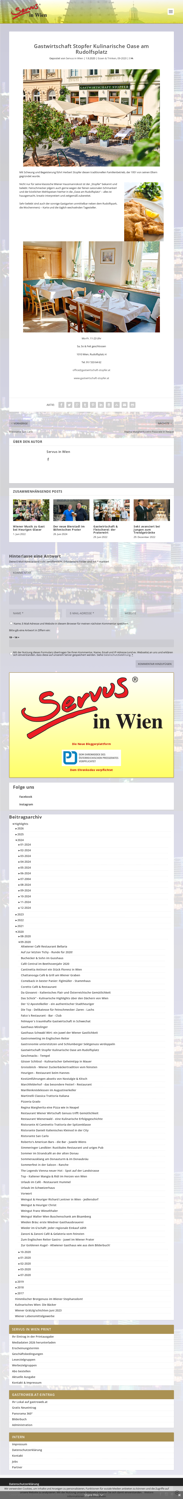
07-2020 (25, 1275)
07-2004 (25, 879)
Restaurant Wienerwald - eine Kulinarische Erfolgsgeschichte (62, 1119)
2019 (20, 1281)
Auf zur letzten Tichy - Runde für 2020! (47, 952)
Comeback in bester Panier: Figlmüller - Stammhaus (56, 981)
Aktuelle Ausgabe (23, 1377)
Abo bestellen (21, 1371)
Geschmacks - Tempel (35, 1056)
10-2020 (25, 1252)
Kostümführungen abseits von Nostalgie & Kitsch (54, 1079)
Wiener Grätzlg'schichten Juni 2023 (38, 1310)
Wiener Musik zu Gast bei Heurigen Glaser (29, 528)
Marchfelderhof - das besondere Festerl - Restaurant (56, 1084)
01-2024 (25, 844)
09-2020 (122, 58)
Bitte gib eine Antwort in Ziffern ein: (29, 630)
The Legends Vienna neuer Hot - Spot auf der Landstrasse (60, 1170)
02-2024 (25, 850)
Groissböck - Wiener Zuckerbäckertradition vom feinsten (59, 1067)
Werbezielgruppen (24, 1365)
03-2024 (25, 856)
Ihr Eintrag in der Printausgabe (33, 1336)
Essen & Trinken (107, 58)
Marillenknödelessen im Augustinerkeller (48, 1090)
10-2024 (25, 896)
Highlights (21, 824)
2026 (20, 828)
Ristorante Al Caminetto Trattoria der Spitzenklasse (56, 1124)
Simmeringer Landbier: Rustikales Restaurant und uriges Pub (62, 1147)
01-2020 (25, 1257)
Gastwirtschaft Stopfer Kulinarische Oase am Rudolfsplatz (60, 1050)
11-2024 (25, 902)
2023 (20, 914)
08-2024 (25, 884)
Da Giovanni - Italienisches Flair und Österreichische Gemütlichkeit (66, 992)
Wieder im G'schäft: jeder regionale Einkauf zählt (53, 1228)
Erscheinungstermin (25, 1348)
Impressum (19, 1444)
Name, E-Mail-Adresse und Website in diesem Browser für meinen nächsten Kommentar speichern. (71, 623)
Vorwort (26, 1193)
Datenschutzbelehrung (117, 655)
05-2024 (25, 867)
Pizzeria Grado (30, 1101)
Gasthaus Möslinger (34, 1027)
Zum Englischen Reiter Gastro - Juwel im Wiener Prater (57, 1239)
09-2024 (25, 890)
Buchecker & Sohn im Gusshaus (42, 958)
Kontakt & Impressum (26, 1382)
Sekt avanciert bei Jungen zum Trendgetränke (147, 529)
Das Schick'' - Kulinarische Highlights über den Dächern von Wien (64, 998)
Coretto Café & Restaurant (39, 987)
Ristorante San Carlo (35, 1136)
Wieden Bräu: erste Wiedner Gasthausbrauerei (52, 1222)
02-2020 (25, 1263)
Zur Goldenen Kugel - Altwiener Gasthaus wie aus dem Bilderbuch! (65, 1245)
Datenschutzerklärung (27, 1450)
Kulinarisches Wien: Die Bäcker (35, 1305)
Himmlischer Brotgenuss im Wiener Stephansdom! (49, 1299)
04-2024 (25, 861)
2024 (20, 840)
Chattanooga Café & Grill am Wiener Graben (50, 975)
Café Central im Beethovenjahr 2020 (45, 964)
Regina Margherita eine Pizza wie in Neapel (50, 1107)
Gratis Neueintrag (24, 1407)
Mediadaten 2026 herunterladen (34, 1342)
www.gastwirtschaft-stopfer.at (91, 378)
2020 (20, 932)
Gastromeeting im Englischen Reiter (45, 1038)
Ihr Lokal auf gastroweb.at (30, 1402)
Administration (22, 1425)
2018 (20, 1287)
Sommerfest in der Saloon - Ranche (45, 1165)
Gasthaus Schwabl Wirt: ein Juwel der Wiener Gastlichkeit (59, 1032)
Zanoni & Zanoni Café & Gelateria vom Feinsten (52, 1234)
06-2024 (25, 873)
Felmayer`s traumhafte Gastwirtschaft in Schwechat (56, 1021)
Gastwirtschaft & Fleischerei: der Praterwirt (105, 529)
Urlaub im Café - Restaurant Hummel (46, 1182)
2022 (20, 920)
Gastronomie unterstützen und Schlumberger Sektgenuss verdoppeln (68, 1044)
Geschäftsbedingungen (27, 1354)
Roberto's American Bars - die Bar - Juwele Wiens (53, 1142)
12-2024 (25, 908)
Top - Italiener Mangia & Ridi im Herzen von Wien (54, 1176)
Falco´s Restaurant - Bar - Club (41, 1015)
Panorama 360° (22, 1413)
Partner (17, 1467)
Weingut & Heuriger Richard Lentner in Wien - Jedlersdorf (59, 1199)
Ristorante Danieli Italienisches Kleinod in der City (55, 1130)
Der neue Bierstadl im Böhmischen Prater (69, 528)
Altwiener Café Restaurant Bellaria (44, 946)
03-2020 (25, 1269)
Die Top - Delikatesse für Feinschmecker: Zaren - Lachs (57, 1009)
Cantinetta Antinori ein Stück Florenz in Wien (51, 969)
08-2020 (25, 936)
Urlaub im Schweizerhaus (38, 1188)
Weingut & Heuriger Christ (38, 1205)
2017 (20, 1293)
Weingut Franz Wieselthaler (39, 1211)
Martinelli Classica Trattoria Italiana (45, 1096)
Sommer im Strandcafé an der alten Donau (50, 1153)
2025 (20, 834)
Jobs (15, 1461)
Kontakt (17, 1455)
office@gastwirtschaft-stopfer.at (91, 370)
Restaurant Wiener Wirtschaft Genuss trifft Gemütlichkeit (60, 1113)
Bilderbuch (19, 1419)
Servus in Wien (74, 58)
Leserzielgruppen (23, 1359)
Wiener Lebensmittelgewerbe (34, 1316)
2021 (20, 926)
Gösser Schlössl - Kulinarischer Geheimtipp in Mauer (56, 1061)
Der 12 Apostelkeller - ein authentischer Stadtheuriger (57, 1004)
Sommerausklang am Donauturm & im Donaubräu (54, 1159)
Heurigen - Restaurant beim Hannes (45, 1073)
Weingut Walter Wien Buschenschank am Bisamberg (56, 1216)
